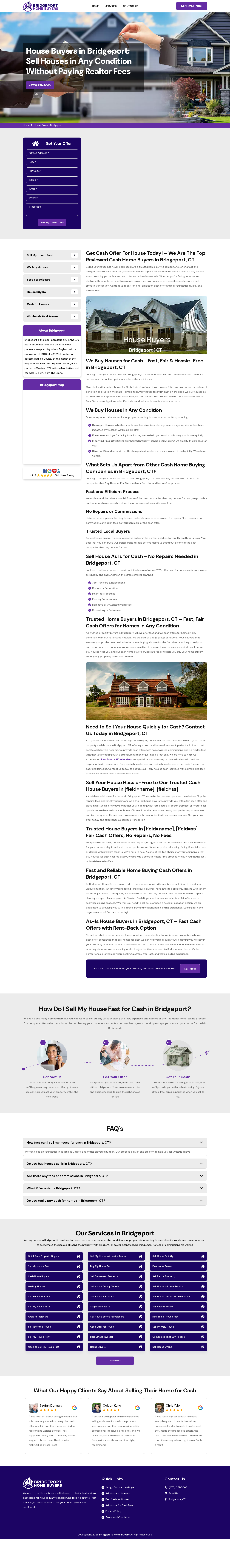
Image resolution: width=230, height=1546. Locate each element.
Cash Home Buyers (38, 1283)
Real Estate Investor (101, 1344)
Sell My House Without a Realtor (108, 1263)
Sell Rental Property (163, 1283)
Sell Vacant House (162, 1314)
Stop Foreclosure (100, 1314)
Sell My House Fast (38, 1273)
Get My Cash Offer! (52, 223)
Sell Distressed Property (104, 1283)
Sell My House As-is (39, 1314)
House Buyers (98, 1354)
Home (95, 6)
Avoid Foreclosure (38, 1324)
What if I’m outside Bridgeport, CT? (115, 1195)
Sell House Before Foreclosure (107, 1324)
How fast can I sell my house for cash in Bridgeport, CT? (115, 1150)
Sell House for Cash (39, 1304)
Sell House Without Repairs (167, 1293)
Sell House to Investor (118, 1500)
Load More (115, 1368)
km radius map (52, 428)
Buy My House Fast (101, 1273)
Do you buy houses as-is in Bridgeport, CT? (115, 1171)
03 (168, 1044)
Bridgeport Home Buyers (114, 1542)
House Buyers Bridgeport (48, 125)
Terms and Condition (117, 1524)
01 (43, 1044)
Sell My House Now (39, 1344)
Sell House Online (162, 1354)
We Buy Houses (36, 1293)
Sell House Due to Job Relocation (171, 1304)
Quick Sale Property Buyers (43, 1263)
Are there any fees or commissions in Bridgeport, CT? (115, 1183)
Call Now (190, 970)
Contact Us (130, 6)
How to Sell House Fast (165, 1324)
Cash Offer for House (102, 1334)
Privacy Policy (113, 1518)
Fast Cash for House (117, 1506)
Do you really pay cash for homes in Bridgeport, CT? (115, 1208)
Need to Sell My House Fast (43, 1354)
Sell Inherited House (39, 1334)
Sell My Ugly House (163, 1334)
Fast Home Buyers (162, 1273)
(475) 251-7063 (191, 6)
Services (111, 6)
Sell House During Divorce (104, 1293)
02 (106, 1044)
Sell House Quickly (162, 1263)
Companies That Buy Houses (168, 1344)
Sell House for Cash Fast (119, 1512)
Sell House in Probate (102, 1304)
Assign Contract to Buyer (120, 1494)
